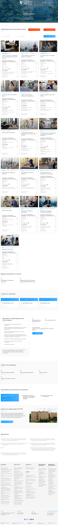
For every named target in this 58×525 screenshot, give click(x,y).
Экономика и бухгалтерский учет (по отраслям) (31, 489)
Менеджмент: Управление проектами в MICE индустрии (19, 500)
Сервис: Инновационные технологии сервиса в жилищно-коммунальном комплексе (18, 484)
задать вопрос (37, 333)
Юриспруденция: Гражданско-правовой (6, 491)
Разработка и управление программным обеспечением (31, 492)
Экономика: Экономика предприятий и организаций (5, 496)
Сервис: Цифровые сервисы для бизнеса (6, 481)
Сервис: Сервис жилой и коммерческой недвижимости (6, 478)
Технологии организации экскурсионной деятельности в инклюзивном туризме (52, 487)
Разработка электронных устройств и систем (30, 483)
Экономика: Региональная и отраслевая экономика (30, 468)
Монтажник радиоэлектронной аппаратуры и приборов (31, 497)
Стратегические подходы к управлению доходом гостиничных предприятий (42, 485)
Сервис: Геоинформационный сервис (19, 480)
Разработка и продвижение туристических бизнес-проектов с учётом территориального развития (52, 492)
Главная (2, 25)
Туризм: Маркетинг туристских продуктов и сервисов (6, 471)
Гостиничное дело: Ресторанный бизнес (6, 476)
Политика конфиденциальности (41, 523)
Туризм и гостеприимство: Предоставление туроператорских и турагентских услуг (31, 476)
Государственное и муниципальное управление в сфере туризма (42, 473)
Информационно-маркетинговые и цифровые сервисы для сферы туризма (42, 480)
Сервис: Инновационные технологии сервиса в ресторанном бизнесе (18, 503)
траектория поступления (49, 36)
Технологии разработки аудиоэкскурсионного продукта (43, 469)
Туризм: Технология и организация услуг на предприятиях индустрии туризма (6, 469)
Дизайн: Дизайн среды (4, 497)
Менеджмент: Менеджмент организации (5, 499)
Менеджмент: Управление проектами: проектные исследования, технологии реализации (18, 492)
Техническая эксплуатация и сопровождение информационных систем (30, 495)
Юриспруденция (28, 486)
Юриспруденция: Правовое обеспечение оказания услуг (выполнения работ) (19, 475)
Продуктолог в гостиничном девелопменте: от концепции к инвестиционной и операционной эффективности (51, 482)
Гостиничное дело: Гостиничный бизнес (6, 474)
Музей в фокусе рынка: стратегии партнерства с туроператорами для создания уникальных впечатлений (52, 470)
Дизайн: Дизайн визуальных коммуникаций (18, 478)
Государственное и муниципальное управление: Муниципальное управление (5, 488)
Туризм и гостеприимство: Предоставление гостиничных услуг (31, 480)
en (51, 2)
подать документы (49, 29)
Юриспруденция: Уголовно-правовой (5, 493)
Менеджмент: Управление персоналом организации (5, 502)
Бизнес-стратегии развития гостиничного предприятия (42, 477)
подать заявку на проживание (7, 421)
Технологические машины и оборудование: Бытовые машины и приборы (6, 485)
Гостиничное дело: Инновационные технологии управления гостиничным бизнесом (18, 488)
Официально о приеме (34, 29)
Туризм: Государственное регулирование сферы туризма (18, 469)
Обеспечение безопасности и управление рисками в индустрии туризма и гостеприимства (52, 475)
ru (49, 2)
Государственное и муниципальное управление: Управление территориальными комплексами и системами (19, 497)
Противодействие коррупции (30, 523)
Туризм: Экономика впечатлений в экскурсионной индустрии (18, 472)
